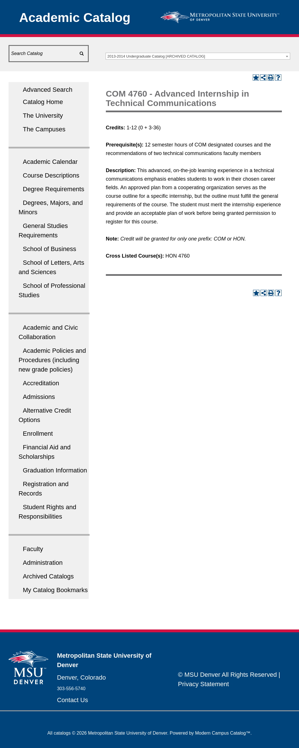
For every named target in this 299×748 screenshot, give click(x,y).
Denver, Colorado (81, 677)
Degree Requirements (53, 189)
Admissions (39, 396)
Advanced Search (47, 89)
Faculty (33, 549)
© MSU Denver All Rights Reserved (227, 674)
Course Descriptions (51, 175)
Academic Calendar (50, 161)
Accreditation (41, 383)
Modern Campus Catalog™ (222, 733)
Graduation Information (55, 470)
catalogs (62, 733)
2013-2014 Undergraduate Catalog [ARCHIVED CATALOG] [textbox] (156, 56)
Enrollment (38, 433)
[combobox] (198, 56)
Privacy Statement (203, 684)
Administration (42, 562)
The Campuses (44, 129)
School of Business (49, 248)
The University (43, 115)
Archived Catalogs (48, 576)
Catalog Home (43, 101)
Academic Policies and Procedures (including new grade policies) (52, 360)
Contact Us (72, 700)
